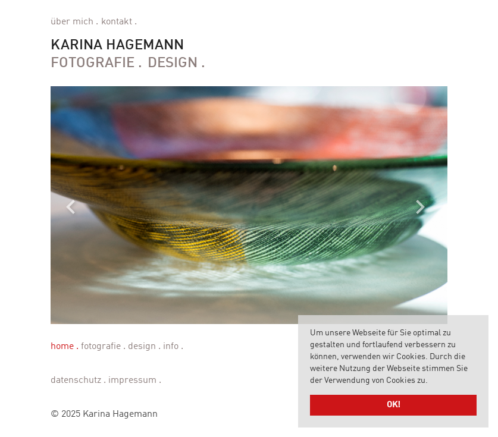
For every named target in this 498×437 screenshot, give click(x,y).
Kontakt (116, 22)
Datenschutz (76, 380)
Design (173, 63)
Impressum (132, 380)
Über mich (72, 22)
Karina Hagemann (117, 46)
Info (170, 346)
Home (62, 346)
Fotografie (92, 63)
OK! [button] (393, 405)
